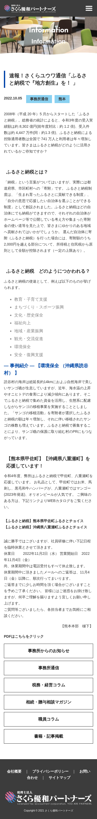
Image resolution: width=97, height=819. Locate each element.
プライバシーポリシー (50, 771)
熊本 (62, 99)
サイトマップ (59, 777)
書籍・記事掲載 (48, 736)
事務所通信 (39, 99)
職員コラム (48, 719)
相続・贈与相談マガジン (48, 702)
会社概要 (14, 771)
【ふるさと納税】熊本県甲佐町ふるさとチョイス (44, 521)
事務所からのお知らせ (48, 651)
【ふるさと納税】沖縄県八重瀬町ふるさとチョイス (45, 527)
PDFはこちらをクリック (24, 636)
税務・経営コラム (48, 685)
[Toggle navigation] (89, 8)
